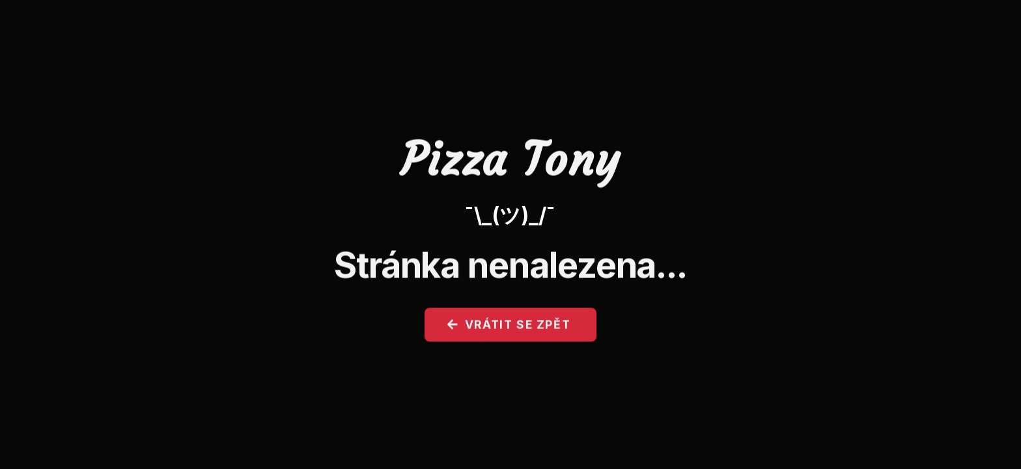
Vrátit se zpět (509, 328)
